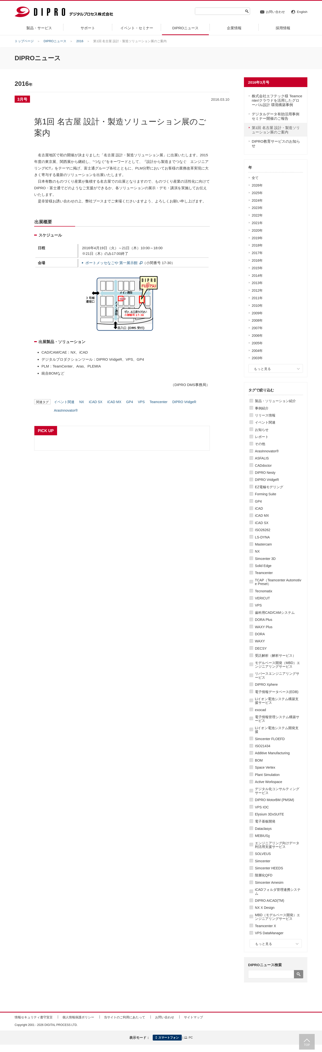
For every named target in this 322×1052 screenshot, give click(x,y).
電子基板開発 (265, 821)
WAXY (260, 641)
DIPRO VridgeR (267, 480)
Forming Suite (265, 494)
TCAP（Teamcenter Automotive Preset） (278, 582)
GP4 (258, 501)
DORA (260, 634)
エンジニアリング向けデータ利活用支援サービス (277, 845)
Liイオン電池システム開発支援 (277, 730)
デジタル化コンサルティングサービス (277, 790)
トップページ (24, 41)
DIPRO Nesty (265, 473)
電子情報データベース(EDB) (276, 692)
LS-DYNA (262, 537)
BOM (259, 760)
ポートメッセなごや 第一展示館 (111, 263)
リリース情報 (265, 415)
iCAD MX (262, 515)
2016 (79, 41)
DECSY (261, 648)
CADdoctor (263, 465)
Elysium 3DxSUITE (269, 814)
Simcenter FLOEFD (270, 739)
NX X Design (264, 908)
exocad (260, 710)
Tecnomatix (263, 591)
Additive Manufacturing (272, 753)
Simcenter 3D (265, 559)
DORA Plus (263, 620)
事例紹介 (262, 408)
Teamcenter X (265, 926)
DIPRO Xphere (266, 684)
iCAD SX (261, 523)
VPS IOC (262, 807)
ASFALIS (262, 458)
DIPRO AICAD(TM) (269, 901)
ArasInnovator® (267, 451)
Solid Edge (263, 566)
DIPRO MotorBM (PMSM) (274, 800)
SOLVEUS (263, 854)
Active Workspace (268, 782)
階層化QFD (263, 875)
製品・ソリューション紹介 (275, 401)
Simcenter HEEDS (269, 868)
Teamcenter (264, 573)
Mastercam (263, 544)
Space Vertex (265, 767)
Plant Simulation (267, 775)
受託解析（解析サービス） (275, 655)
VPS (258, 605)
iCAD (259, 508)
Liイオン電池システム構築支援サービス (277, 701)
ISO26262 (262, 530)
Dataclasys (263, 829)
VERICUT (262, 598)
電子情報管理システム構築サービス (277, 719)
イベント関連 (265, 422)
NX (257, 551)
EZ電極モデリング (269, 487)
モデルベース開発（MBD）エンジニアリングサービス (277, 664)
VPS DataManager (269, 933)
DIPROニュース (55, 41)
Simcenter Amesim (269, 882)
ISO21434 (262, 746)
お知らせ (262, 430)
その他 (260, 444)
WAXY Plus (263, 627)
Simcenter (262, 861)
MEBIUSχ (262, 836)
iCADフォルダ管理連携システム (278, 891)
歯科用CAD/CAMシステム (275, 613)
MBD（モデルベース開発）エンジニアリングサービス (277, 917)
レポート (262, 437)
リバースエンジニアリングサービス (277, 675)
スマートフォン (167, 1037)
